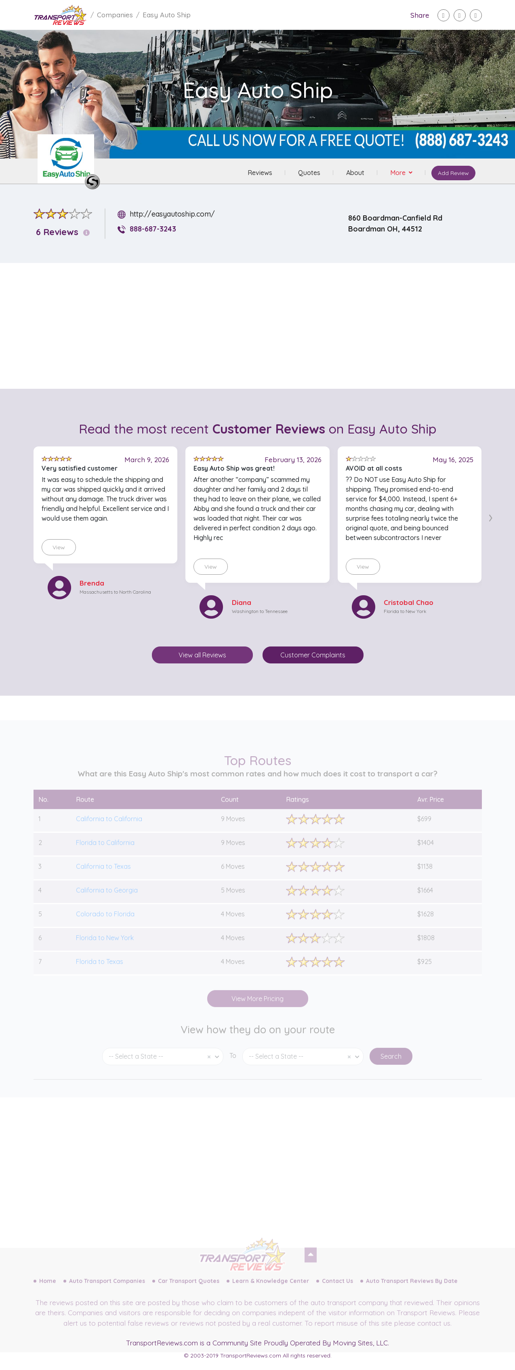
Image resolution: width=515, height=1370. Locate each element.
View (59, 547)
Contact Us (337, 1292)
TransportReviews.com (162, 1343)
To (232, 1067)
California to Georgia (107, 901)
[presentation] (490, 516)
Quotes (309, 173)
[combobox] (162, 1067)
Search (390, 1067)
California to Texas (103, 877)
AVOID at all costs (374, 468)
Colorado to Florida (105, 925)
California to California (109, 830)
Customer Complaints (312, 655)
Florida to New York (405, 611)
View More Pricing (257, 1009)
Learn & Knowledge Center (270, 1292)
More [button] (398, 173)
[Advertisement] (264, 325)
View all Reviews (202, 655)
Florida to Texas (99, 972)
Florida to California (105, 853)
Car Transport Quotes (188, 1292)
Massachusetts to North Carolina (115, 592)
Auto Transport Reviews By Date (412, 1292)
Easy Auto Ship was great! (234, 468)
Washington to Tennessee (260, 611)
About (355, 173)
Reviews (260, 173)
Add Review (453, 173)
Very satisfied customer (80, 468)
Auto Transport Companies (107, 1292)
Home (47, 1292)
